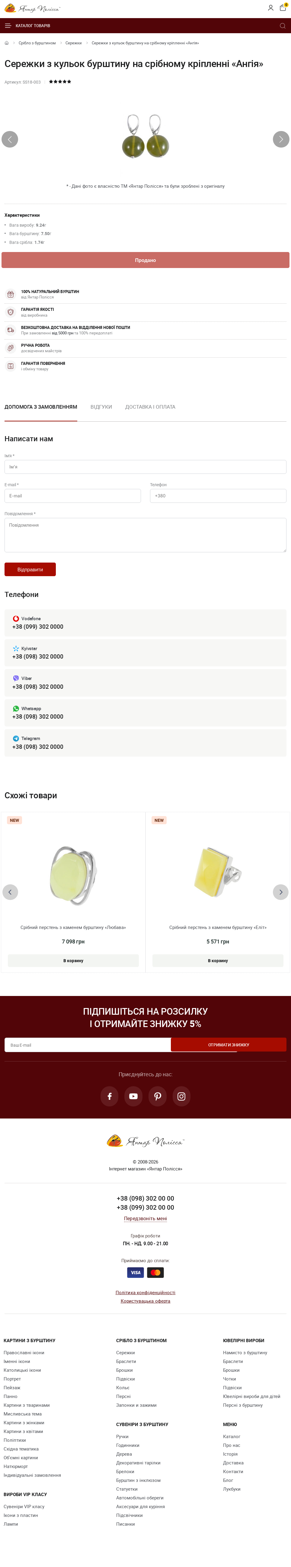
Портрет (12, 1389)
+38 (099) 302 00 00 (145, 1218)
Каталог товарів (27, 25)
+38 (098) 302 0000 (37, 665)
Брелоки (125, 1482)
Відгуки (101, 407)
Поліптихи (15, 1450)
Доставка (233, 1473)
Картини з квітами (23, 1442)
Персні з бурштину (243, 1415)
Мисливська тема (23, 1424)
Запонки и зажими (136, 1415)
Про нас (231, 1456)
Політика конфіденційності (146, 1303)
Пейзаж (12, 1398)
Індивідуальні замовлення (32, 1485)
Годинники (127, 1456)
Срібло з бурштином (37, 42)
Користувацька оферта (146, 1311)
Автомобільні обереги (140, 1508)
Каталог (231, 1447)
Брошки (124, 1380)
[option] (101, 412)
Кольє (123, 1398)
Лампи (11, 1534)
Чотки (229, 1389)
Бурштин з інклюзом (138, 1491)
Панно (11, 1407)
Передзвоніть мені (145, 1229)
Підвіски (125, 1389)
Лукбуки (232, 1499)
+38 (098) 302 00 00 (145, 1209)
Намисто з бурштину (245, 1363)
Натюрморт (16, 1477)
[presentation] (10, 139)
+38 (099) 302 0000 (37, 634)
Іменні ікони (17, 1372)
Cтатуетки (127, 1499)
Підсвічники (129, 1526)
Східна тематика (21, 1459)
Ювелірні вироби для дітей (251, 1407)
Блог (228, 1491)
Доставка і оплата (150, 407)
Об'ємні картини (21, 1468)
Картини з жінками (24, 1433)
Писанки (125, 1534)
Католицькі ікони (22, 1380)
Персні (123, 1407)
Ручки (122, 1447)
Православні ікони (24, 1363)
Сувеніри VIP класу (24, 1517)
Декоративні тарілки (138, 1473)
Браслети (126, 1372)
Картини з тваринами (27, 1415)
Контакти (233, 1482)
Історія (230, 1464)
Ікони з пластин (21, 1526)
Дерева (124, 1464)
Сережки (74, 42)
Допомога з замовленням (41, 407)
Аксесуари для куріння (140, 1517)
